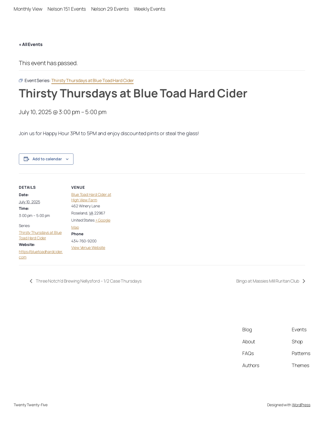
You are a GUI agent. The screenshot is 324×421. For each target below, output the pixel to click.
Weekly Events (149, 8)
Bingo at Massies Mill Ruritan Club (268, 281)
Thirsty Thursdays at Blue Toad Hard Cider (40, 235)
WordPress (301, 404)
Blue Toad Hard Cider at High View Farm (91, 197)
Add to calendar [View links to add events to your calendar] (47, 158)
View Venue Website (88, 247)
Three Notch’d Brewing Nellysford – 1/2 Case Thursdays (88, 281)
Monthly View (28, 8)
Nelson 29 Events (110, 8)
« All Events (31, 44)
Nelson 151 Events (67, 8)
